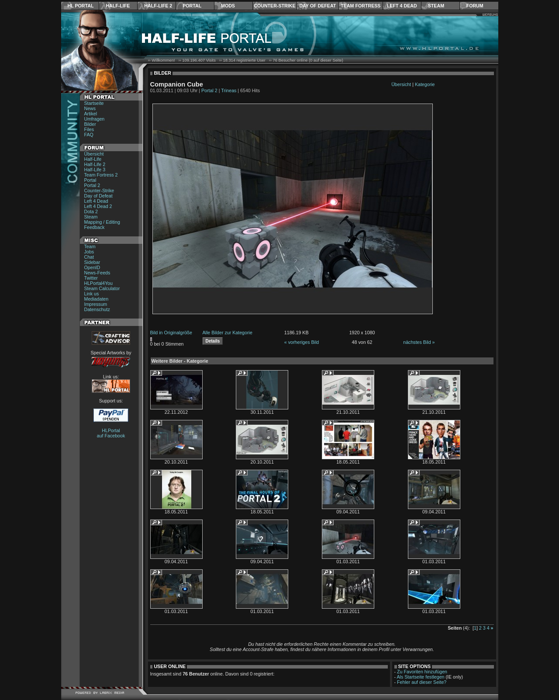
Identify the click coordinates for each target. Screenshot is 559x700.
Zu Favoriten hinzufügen (422, 671)
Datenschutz (97, 309)
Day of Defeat (317, 5)
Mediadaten (96, 298)
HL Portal (81, 5)
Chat (89, 257)
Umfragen (94, 118)
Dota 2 (91, 211)
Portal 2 (92, 185)
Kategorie (425, 84)
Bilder (90, 124)
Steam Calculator (102, 288)
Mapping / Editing (102, 222)
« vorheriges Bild (301, 342)
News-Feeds (97, 272)
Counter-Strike (274, 5)
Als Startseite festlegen (421, 676)
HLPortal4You (98, 283)
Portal (192, 5)
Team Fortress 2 (101, 174)
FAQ (88, 134)
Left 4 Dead (402, 5)
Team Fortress (360, 5)
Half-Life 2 (158, 5)
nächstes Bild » (419, 342)
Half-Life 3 (95, 169)
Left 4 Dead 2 (98, 206)
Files (89, 129)
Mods (228, 5)
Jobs (89, 251)
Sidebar (92, 262)
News (90, 108)
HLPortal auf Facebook (111, 433)
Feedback (94, 227)
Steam (436, 5)
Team (90, 246)
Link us (91, 293)
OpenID (92, 267)
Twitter (91, 278)
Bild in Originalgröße (171, 332)
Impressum (95, 304)
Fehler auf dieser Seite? (421, 682)
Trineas (228, 90)
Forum (474, 5)
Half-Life (118, 5)
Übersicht (94, 153)
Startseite (94, 103)
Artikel (90, 113)
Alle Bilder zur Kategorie (227, 332)
